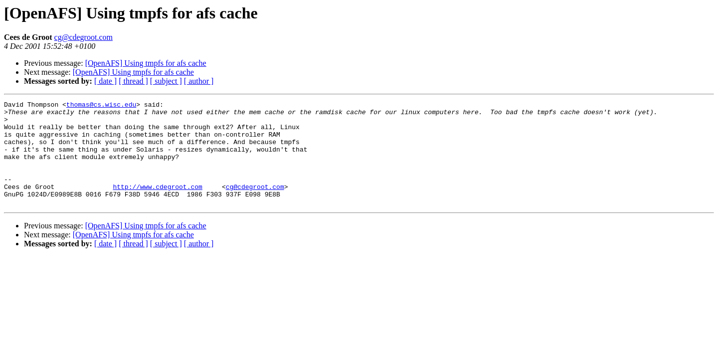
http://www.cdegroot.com (157, 204)
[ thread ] (133, 81)
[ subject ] (166, 81)
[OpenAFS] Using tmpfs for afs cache (145, 63)
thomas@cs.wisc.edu (101, 105)
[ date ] (105, 81)
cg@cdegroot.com (83, 37)
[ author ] (199, 81)
